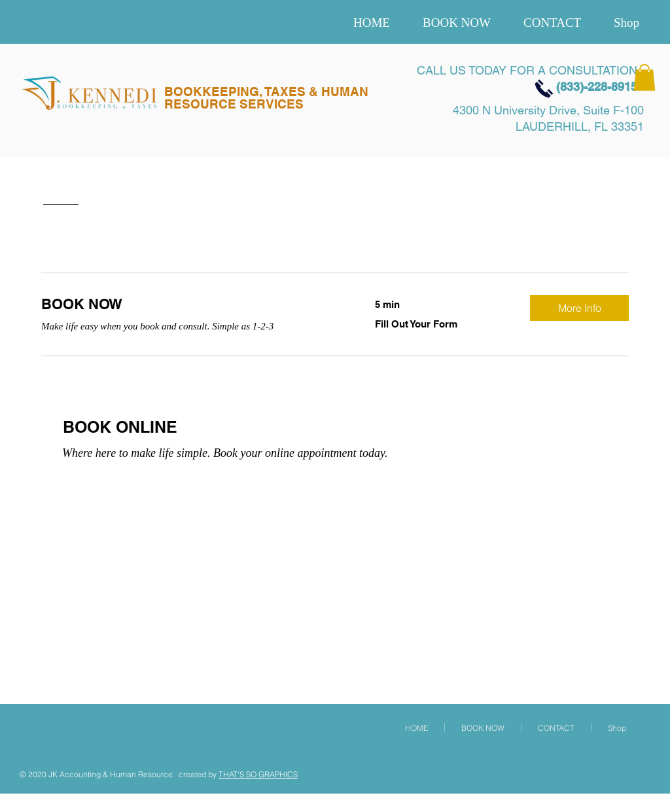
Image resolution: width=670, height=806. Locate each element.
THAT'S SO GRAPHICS (258, 774)
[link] (192, 304)
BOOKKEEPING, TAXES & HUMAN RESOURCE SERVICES (266, 97)
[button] (644, 77)
